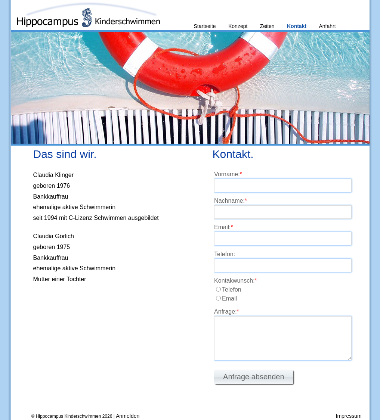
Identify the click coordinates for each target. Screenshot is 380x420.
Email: (222, 227)
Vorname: (227, 174)
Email (226, 298)
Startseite (205, 26)
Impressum (349, 416)
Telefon (228, 289)
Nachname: (229, 200)
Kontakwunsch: (234, 280)
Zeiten (267, 26)
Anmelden (127, 416)
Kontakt (296, 26)
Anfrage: (225, 311)
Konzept (237, 26)
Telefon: (224, 254)
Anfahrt (327, 26)
